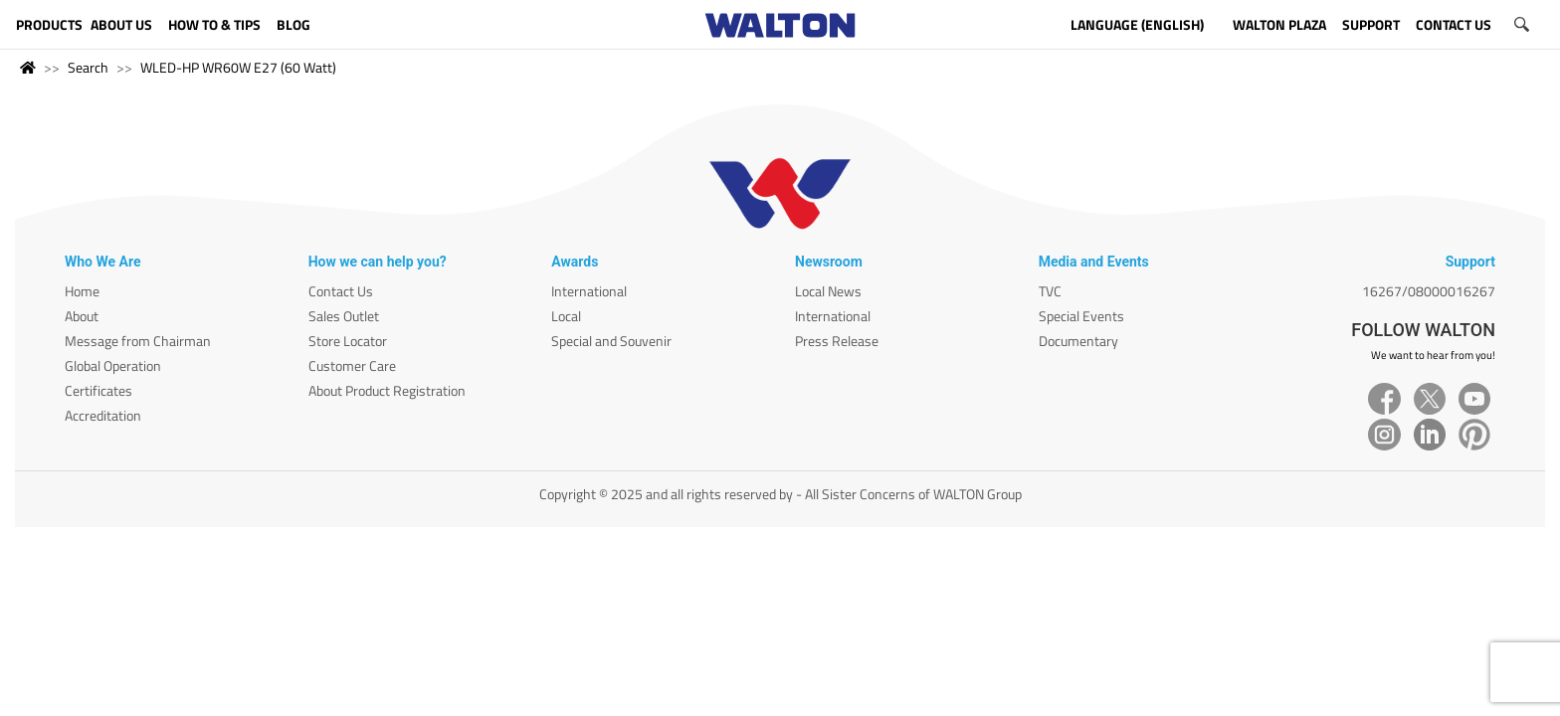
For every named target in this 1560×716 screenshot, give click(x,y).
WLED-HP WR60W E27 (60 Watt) (238, 67)
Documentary (1078, 340)
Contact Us (340, 290)
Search (88, 67)
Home (82, 290)
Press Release (836, 340)
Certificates (98, 390)
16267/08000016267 (1428, 290)
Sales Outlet (343, 315)
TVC (1050, 290)
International (589, 290)
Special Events (1081, 315)
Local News (828, 290)
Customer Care (352, 365)
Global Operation (113, 365)
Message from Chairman (138, 340)
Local (566, 315)
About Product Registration (387, 390)
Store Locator (347, 340)
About (81, 315)
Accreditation (103, 415)
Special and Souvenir (611, 340)
